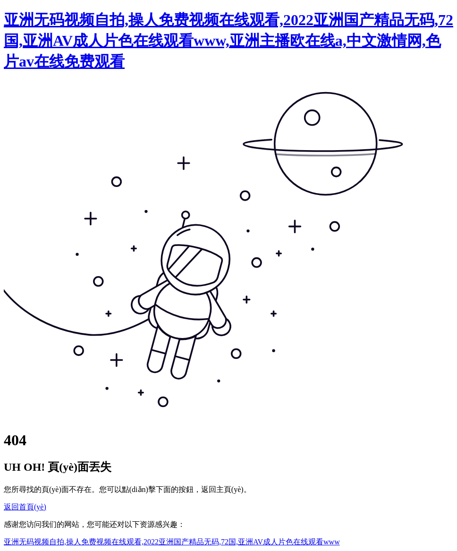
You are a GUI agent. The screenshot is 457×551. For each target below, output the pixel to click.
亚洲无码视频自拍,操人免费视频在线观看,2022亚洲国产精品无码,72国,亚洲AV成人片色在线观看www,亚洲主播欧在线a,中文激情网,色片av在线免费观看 (228, 40)
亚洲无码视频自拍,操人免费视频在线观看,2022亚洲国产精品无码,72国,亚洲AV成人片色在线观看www (172, 542)
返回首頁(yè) (25, 507)
